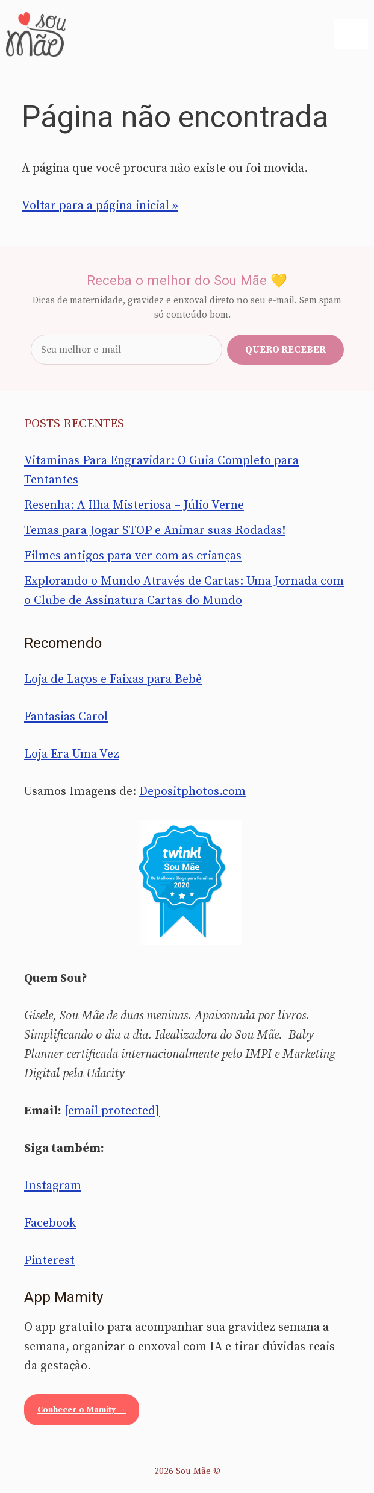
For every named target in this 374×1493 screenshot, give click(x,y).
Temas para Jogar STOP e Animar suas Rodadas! (154, 530)
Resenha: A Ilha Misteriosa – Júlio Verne (134, 505)
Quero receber (285, 350)
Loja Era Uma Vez (71, 754)
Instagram (52, 1185)
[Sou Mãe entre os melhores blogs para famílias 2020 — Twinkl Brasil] (187, 882)
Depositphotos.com (192, 791)
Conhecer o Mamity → (81, 1409)
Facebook (50, 1223)
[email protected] (112, 1111)
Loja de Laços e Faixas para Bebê (113, 679)
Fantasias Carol (66, 716)
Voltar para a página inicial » (100, 205)
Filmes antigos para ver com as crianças (133, 556)
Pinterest (49, 1260)
